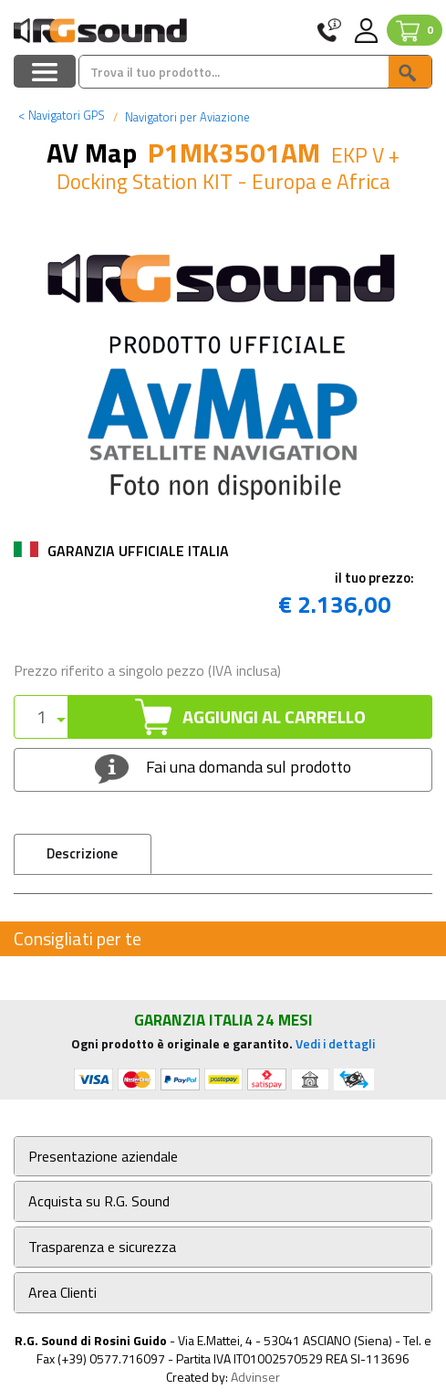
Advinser (255, 1376)
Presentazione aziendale (103, 1156)
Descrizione (82, 853)
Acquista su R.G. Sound (99, 1201)
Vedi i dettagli (335, 1043)
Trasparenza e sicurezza (102, 1247)
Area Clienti (62, 1292)
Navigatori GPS (61, 115)
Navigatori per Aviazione (186, 117)
